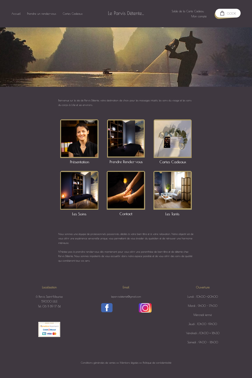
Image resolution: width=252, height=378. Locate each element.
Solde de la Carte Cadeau (186, 11)
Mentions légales (129, 362)
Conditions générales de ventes (98, 362)
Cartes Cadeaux (74, 13)
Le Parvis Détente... (126, 13)
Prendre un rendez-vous (43, 13)
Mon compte (197, 16)
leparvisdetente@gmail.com (126, 296)
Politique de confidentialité (157, 362)
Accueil (17, 13)
